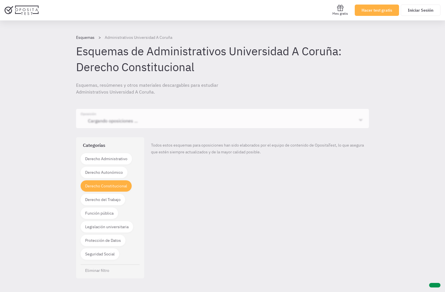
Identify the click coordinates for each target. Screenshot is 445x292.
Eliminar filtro (97, 270)
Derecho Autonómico (104, 172)
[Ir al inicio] (22, 10)
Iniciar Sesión (420, 10)
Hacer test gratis (377, 10)
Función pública (99, 213)
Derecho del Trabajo (103, 199)
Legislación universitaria (107, 226)
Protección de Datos (103, 240)
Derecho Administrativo (106, 158)
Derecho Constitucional (106, 186)
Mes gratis (340, 10)
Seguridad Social (100, 254)
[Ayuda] (434, 285)
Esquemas (85, 37)
